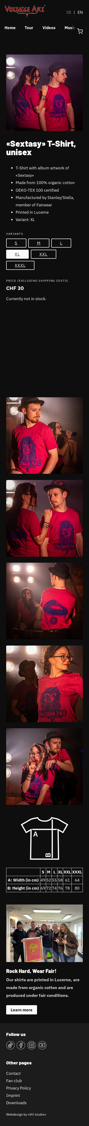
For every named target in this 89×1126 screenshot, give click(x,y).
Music (70, 27)
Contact (13, 1073)
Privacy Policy (18, 1088)
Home (10, 27)
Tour (29, 27)
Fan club (14, 1080)
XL (17, 254)
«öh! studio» (37, 1114)
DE (68, 12)
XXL (43, 254)
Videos (49, 27)
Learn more (22, 1010)
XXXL (20, 265)
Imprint (13, 1095)
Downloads (16, 1102)
